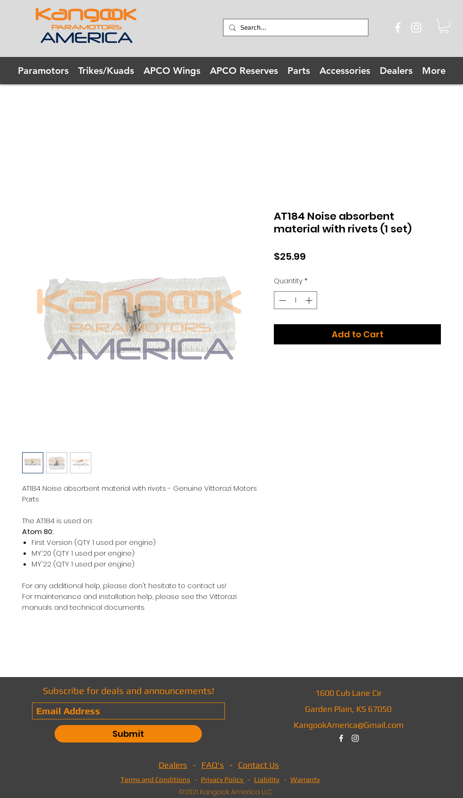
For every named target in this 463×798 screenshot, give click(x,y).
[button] (444, 26)
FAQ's (212, 765)
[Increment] (309, 300)
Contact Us (258, 765)
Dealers (173, 765)
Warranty (305, 779)
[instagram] (355, 738)
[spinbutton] (295, 300)
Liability (266, 779)
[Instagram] (416, 27)
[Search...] (294, 27)
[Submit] (128, 733)
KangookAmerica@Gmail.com (349, 725)
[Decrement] (281, 300)
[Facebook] (398, 27)
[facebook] (341, 738)
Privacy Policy (223, 779)
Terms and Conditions (155, 779)
